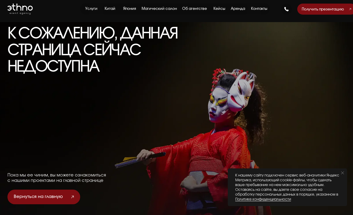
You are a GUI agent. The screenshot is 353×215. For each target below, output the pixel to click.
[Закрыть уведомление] (343, 173)
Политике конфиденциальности (263, 199)
